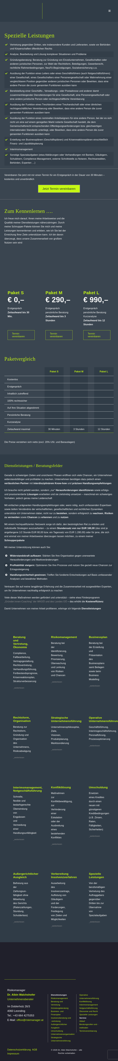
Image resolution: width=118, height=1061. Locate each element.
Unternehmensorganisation (63, 1034)
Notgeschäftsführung (88, 1008)
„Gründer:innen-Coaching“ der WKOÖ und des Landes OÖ (35, 601)
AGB (34, 1049)
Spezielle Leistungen (88, 1014)
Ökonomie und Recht (88, 1011)
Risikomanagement (59, 998)
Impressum (13, 1053)
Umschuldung (57, 1031)
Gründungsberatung (59, 1008)
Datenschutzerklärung (19, 1049)
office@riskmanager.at (30, 1020)
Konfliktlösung (85, 1001)
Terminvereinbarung (88, 1031)
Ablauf (82, 1021)
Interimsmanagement (88, 1005)
